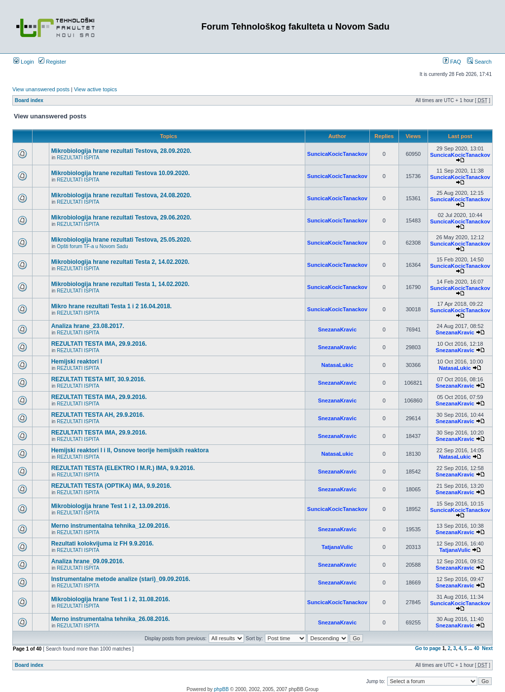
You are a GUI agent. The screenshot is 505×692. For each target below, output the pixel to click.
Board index (29, 100)
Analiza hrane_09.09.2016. (87, 561)
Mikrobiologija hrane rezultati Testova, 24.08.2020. (121, 195)
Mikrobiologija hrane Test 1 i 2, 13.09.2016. (110, 506)
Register (52, 62)
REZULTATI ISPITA (78, 157)
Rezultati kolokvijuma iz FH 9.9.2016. (102, 543)
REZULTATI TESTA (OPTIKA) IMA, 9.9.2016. (111, 485)
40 (476, 648)
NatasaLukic (337, 365)
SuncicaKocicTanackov (337, 154)
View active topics (95, 89)
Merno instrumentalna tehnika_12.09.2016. (110, 525)
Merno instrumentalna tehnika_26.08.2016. (110, 619)
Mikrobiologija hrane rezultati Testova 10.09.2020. (120, 173)
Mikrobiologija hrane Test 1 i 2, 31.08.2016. (110, 599)
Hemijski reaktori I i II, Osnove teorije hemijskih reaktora (130, 450)
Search (479, 62)
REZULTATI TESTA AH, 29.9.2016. (97, 414)
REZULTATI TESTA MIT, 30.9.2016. (98, 379)
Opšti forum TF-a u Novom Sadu (92, 246)
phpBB (221, 689)
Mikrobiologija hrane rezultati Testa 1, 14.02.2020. (120, 284)
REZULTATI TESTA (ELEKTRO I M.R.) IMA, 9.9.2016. (123, 468)
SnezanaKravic (337, 329)
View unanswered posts (41, 89)
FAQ (452, 62)
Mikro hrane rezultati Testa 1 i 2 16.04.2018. (111, 306)
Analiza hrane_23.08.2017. (87, 326)
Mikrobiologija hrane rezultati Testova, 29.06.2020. (121, 217)
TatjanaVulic (337, 547)
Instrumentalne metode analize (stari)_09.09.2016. (120, 579)
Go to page (428, 648)
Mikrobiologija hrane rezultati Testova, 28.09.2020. (121, 150)
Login (23, 62)
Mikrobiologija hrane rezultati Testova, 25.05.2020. (121, 239)
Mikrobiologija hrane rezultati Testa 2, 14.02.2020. (120, 261)
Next (487, 648)
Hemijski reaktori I (76, 361)
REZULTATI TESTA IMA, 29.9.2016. (99, 343)
